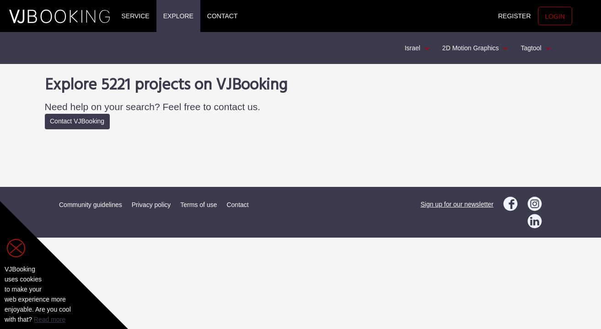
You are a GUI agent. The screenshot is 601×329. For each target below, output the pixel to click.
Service (136, 16)
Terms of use (198, 204)
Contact (222, 16)
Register (514, 16)
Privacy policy (151, 204)
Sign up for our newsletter (457, 204)
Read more (49, 319)
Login (555, 16)
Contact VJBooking (77, 121)
